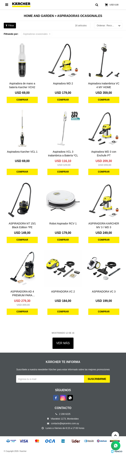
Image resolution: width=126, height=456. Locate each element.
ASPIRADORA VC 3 (104, 291)
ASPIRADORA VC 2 (63, 291)
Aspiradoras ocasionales (35, 34)
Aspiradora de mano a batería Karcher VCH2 (22, 85)
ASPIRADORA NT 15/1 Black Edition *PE (22, 225)
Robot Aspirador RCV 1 (63, 223)
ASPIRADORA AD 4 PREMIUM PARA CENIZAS (22, 293)
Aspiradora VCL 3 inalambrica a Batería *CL (63, 153)
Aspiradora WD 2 (63, 83)
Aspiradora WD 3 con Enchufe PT (103, 153)
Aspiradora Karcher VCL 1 (22, 151)
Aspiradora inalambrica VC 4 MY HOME (103, 85)
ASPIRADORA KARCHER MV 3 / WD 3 (103, 225)
